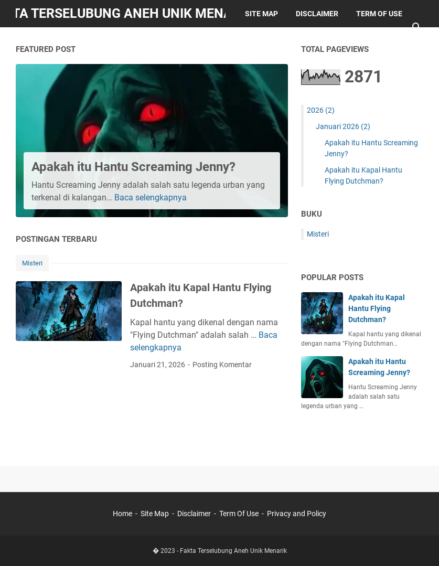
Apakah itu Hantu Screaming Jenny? (133, 166)
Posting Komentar (222, 364)
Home (122, 513)
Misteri (32, 263)
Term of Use (379, 13)
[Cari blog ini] (417, 27)
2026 (321, 110)
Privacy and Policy (296, 513)
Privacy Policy (53, 41)
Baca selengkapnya (150, 197)
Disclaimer (317, 13)
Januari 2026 (343, 126)
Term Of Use (239, 513)
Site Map (261, 13)
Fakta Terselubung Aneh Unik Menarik (233, 550)
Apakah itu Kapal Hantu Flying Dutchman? (376, 308)
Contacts (119, 41)
